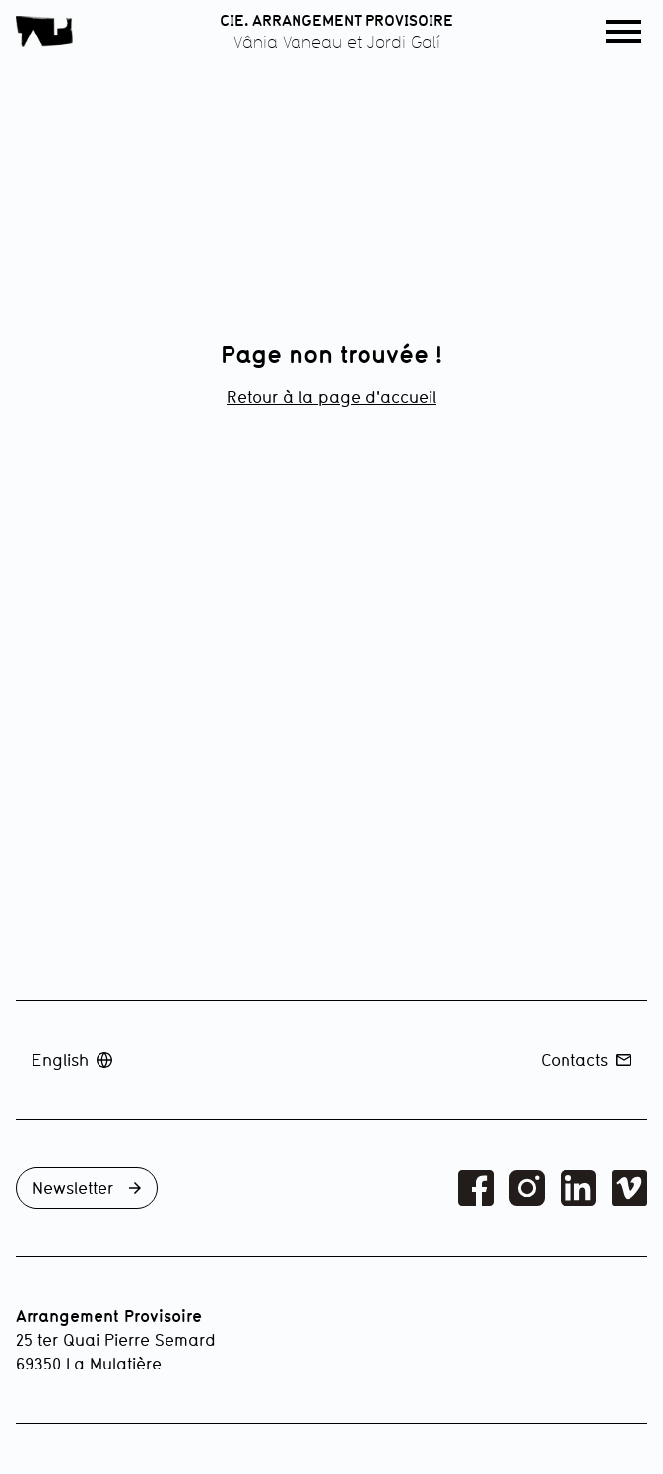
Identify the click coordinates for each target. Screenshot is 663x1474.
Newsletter (87, 1187)
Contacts (586, 1059)
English (72, 1059)
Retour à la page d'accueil (331, 396)
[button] (623, 31)
